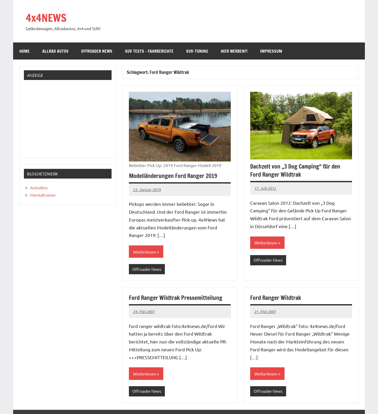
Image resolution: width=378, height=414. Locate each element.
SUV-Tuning (197, 51)
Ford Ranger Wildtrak (275, 298)
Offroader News (96, 51)
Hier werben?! (234, 51)
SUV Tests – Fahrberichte (149, 51)
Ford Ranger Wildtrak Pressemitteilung (175, 298)
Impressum (271, 51)
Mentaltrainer (43, 194)
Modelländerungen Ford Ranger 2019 (173, 176)
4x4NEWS (46, 17)
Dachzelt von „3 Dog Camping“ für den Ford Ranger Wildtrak (295, 170)
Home (24, 51)
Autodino (39, 187)
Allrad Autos (55, 51)
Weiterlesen (144, 251)
